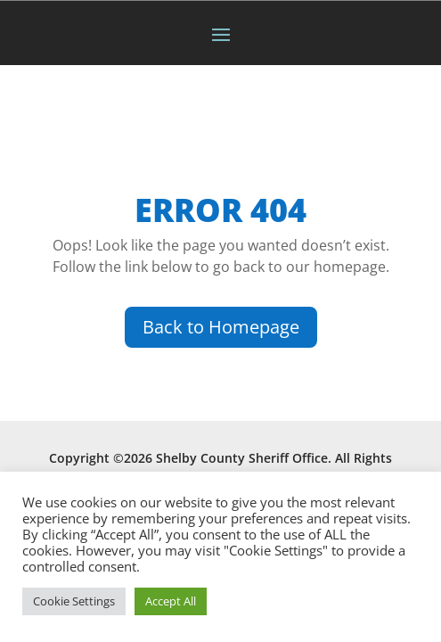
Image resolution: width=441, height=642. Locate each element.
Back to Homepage (221, 327)
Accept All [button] (170, 601)
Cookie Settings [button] (74, 601)
